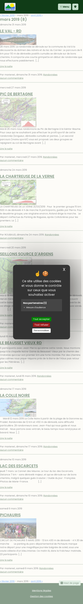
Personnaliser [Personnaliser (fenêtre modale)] (41, 330)
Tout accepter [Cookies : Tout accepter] (41, 319)
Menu (64, 6)
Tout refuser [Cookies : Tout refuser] (41, 325)
